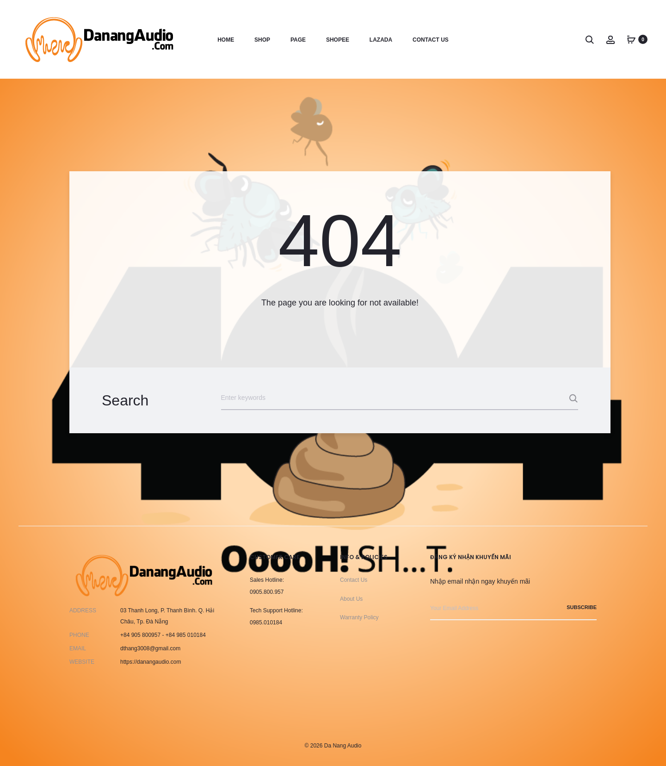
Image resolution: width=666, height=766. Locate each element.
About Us (351, 599)
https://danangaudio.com (150, 662)
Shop (262, 40)
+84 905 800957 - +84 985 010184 (163, 635)
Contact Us (353, 580)
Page (298, 40)
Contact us (431, 40)
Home (225, 40)
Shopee (337, 40)
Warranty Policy (359, 617)
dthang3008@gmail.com (150, 648)
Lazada (381, 40)
